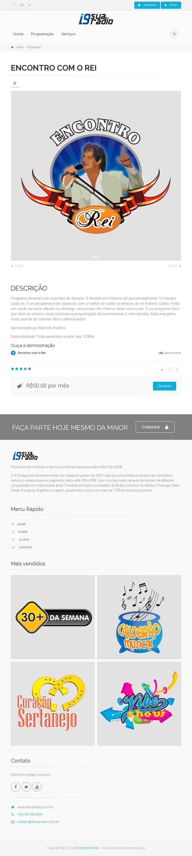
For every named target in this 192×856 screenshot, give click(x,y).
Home (18, 34)
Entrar (171, 5)
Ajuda (20, 539)
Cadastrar (147, 5)
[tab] (15, 83)
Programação (42, 34)
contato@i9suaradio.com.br (35, 822)
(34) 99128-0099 (26, 814)
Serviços (68, 34)
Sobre (19, 532)
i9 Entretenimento (87, 848)
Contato (21, 547)
